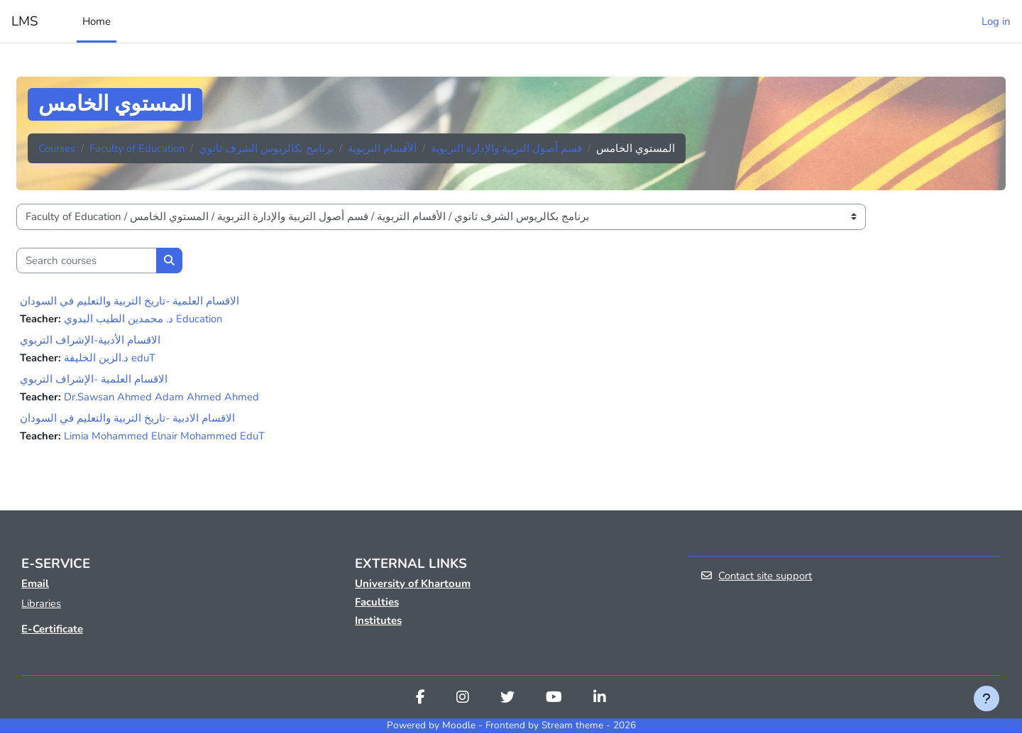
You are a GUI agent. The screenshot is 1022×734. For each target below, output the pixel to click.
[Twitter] (507, 700)
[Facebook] (420, 700)
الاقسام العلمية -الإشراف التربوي (93, 380)
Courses (56, 148)
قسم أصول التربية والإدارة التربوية (507, 148)
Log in (996, 21)
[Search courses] (86, 261)
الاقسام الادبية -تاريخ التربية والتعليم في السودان (127, 419)
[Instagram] (462, 700)
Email (35, 585)
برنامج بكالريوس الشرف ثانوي (266, 148)
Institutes (378, 622)
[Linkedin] (599, 700)
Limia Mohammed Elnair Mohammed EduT (165, 437)
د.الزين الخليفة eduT (109, 358)
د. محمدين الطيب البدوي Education (143, 319)
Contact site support (756, 576)
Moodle (459, 726)
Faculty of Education (137, 148)
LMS (24, 21)
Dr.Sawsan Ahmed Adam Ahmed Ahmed (163, 397)
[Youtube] (554, 700)
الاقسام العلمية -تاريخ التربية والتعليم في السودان (129, 301)
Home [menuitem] (96, 21)
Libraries (41, 605)
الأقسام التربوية (382, 148)
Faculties (377, 603)
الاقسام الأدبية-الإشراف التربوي (90, 341)
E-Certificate (52, 630)
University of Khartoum (413, 585)
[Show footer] (986, 698)
